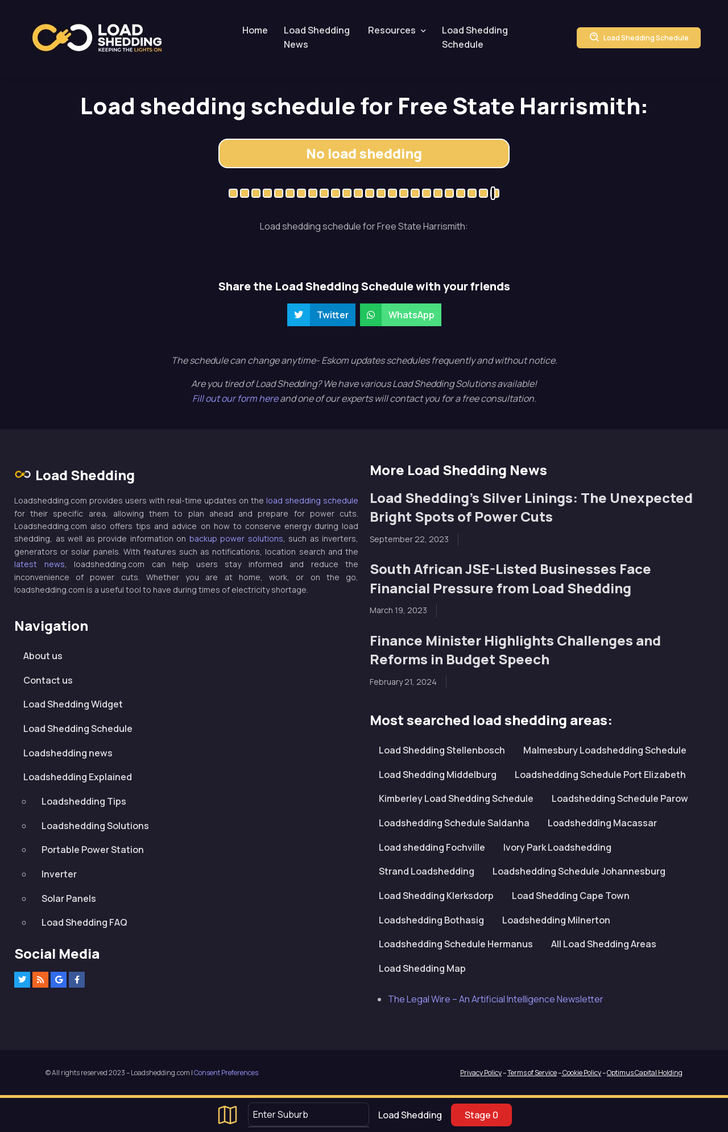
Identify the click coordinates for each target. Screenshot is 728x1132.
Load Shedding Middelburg (438, 774)
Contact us (48, 680)
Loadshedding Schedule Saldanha (454, 823)
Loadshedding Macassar (602, 823)
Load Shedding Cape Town (571, 895)
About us (43, 656)
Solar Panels (69, 898)
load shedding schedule (312, 500)
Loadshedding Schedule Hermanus (456, 944)
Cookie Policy (581, 1072)
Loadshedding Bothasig (431, 920)
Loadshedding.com (97, 38)
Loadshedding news (68, 753)
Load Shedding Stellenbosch (442, 750)
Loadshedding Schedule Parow (620, 798)
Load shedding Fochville (432, 847)
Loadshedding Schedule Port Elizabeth (600, 774)
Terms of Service (532, 1072)
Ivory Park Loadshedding (557, 847)
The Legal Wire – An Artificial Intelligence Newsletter (495, 999)
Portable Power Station (93, 849)
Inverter (59, 874)
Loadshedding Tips (84, 801)
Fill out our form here (236, 398)
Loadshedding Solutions (95, 825)
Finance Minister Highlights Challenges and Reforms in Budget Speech (515, 650)
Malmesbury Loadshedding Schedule (604, 750)
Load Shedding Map (422, 968)
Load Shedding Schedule (475, 37)
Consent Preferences (226, 1072)
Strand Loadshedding (426, 871)
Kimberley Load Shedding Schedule (456, 798)
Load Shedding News (317, 37)
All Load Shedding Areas (603, 944)
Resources (392, 30)
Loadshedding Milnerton (556, 920)
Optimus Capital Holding (644, 1072)
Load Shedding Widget (73, 704)
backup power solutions (236, 538)
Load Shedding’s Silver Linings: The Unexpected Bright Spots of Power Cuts (531, 507)
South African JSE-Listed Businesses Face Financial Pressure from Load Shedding (510, 578)
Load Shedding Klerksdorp (436, 895)
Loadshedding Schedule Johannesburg (579, 871)
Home (255, 30)
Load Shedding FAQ (84, 922)
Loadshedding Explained (77, 777)
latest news (39, 564)
